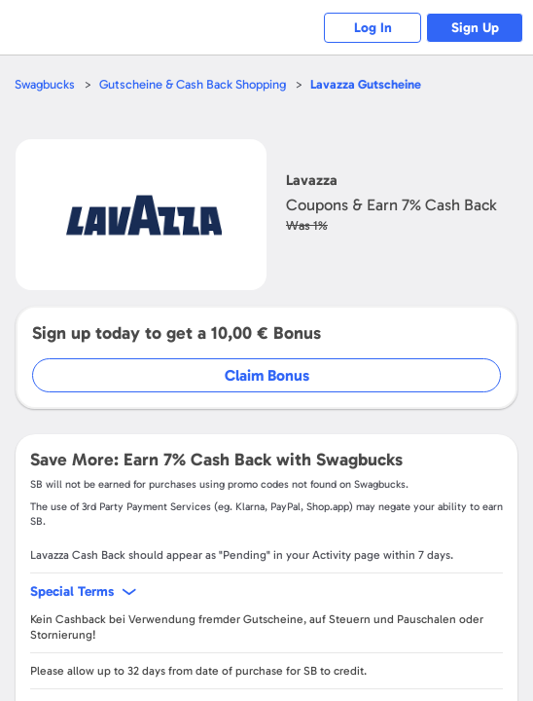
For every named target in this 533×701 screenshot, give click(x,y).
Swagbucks (45, 84)
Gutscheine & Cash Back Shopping (192, 84)
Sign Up (475, 27)
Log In (373, 27)
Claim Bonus (267, 375)
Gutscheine (365, 84)
